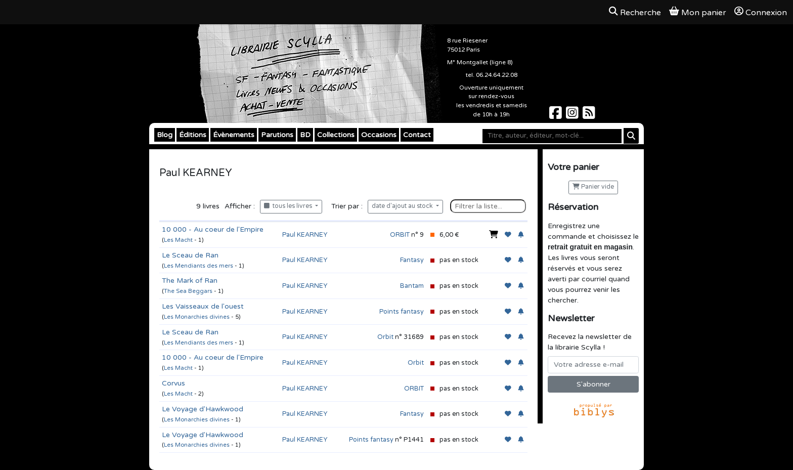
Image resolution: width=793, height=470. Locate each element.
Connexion (760, 12)
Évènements (233, 135)
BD (305, 135)
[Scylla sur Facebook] (556, 115)
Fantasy (412, 260)
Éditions (192, 135)
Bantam (412, 286)
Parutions (277, 135)
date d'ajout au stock (403, 206)
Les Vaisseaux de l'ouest (203, 306)
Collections (336, 135)
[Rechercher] (631, 136)
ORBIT (400, 235)
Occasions (378, 135)
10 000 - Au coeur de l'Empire (212, 229)
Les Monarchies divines (197, 317)
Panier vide (593, 187)
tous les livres (289, 206)
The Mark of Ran (189, 280)
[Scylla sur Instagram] (573, 115)
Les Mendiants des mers (198, 266)
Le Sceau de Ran (190, 255)
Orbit (385, 337)
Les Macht (178, 240)
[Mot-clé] (552, 136)
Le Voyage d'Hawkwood (202, 409)
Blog (164, 135)
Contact (417, 135)
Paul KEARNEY (304, 235)
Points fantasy (401, 312)
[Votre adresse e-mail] (593, 364)
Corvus (173, 383)
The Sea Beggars (188, 291)
